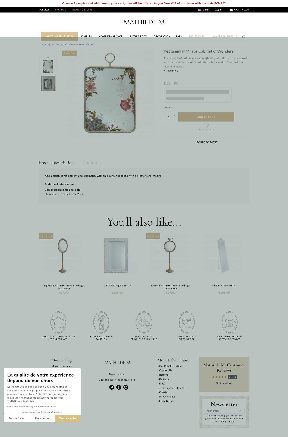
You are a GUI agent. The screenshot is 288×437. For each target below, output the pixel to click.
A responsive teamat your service (229, 337)
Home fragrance (62, 366)
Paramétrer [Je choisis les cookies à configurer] (42, 418)
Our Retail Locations (171, 366)
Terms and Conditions (171, 387)
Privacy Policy (167, 396)
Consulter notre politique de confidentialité (31, 406)
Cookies (163, 392)
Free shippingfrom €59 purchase (144, 337)
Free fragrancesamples (101, 337)
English (204, 9)
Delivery (164, 379)
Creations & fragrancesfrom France (58, 337)
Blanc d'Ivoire (82, 9)
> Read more (171, 70)
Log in (218, 9)
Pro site (60, 9)
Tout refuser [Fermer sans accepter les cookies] (16, 418)
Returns (163, 374)
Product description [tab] (56, 162)
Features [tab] (89, 162)
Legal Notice (166, 400)
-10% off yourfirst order (187, 337)
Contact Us (165, 370)
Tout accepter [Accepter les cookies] (68, 418)
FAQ (161, 383)
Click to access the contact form (117, 379)
